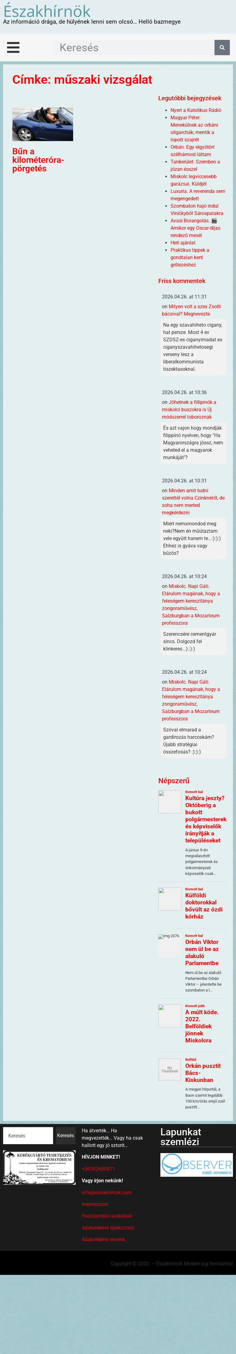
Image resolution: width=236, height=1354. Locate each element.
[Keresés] (222, 47)
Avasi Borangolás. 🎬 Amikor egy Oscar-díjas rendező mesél (195, 228)
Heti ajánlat (183, 243)
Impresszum (95, 1204)
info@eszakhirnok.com (107, 1192)
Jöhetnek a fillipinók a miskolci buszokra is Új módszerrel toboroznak (189, 409)
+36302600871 (98, 1169)
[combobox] (28, 1135)
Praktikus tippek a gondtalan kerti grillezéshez (190, 257)
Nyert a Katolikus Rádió (196, 110)
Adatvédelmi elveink (103, 1239)
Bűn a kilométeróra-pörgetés (38, 160)
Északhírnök (47, 10)
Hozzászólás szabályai (107, 1216)
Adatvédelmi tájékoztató (108, 1228)
